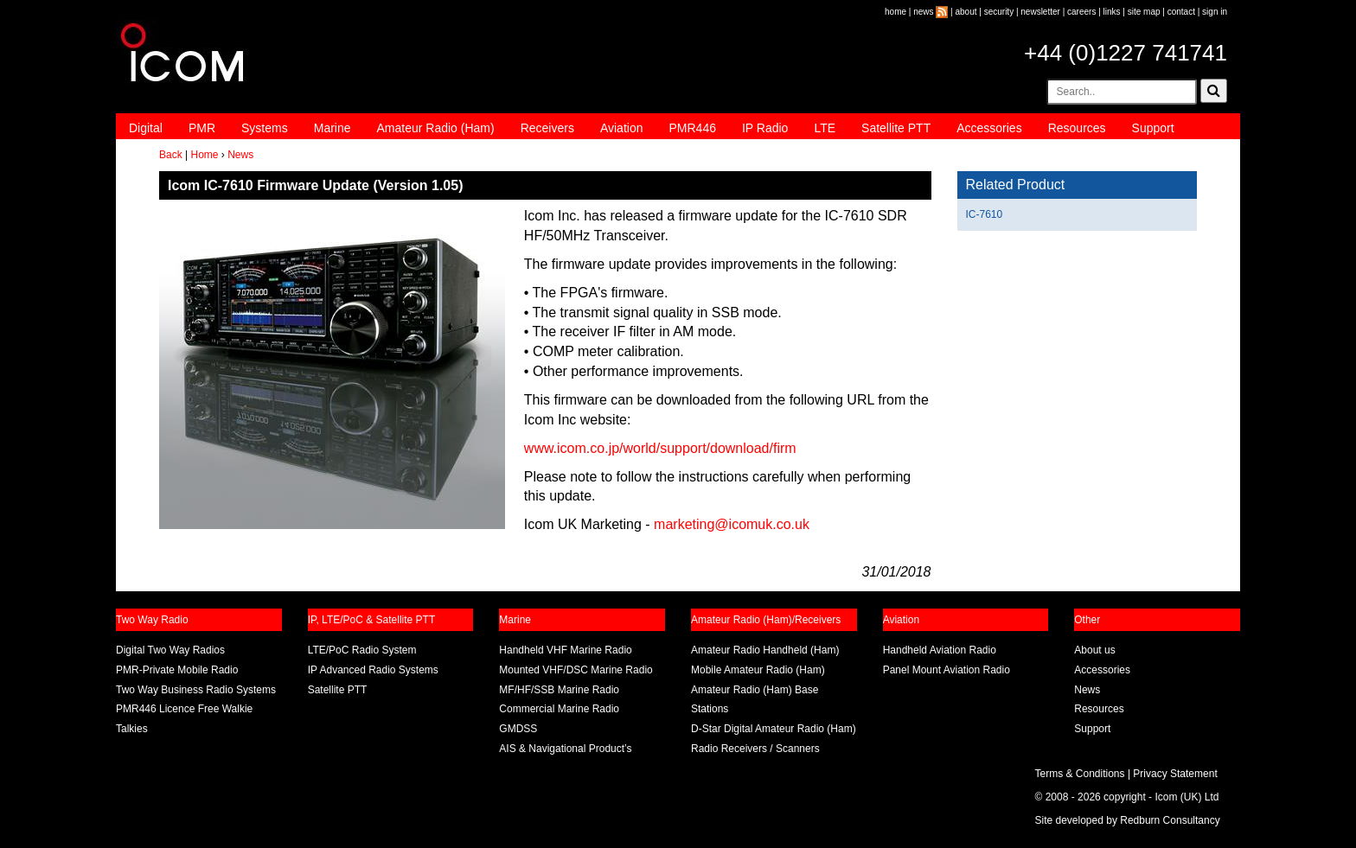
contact (1181, 11)
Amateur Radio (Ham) (436, 128)
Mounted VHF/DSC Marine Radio (575, 670)
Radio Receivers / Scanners (755, 749)
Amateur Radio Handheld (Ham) (765, 650)
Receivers (547, 128)
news (923, 11)
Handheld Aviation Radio (939, 650)
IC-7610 (984, 214)
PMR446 (691, 128)
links (1112, 11)
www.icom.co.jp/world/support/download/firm (660, 448)
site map (1144, 11)
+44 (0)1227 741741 (1125, 53)
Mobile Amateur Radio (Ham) (758, 670)
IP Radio (765, 128)
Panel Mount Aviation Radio (946, 670)
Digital (146, 128)
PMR (202, 128)
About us (1094, 650)
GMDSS (518, 729)
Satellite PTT (896, 128)
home (895, 11)
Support (1153, 128)
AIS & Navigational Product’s (565, 749)
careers (1081, 11)
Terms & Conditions (1080, 774)
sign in (1214, 11)
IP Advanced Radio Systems (373, 670)
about (966, 11)
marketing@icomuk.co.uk (731, 524)
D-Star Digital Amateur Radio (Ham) (773, 729)
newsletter (1040, 11)
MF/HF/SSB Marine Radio (559, 690)
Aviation (621, 128)
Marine (332, 128)
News (240, 155)
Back (170, 155)
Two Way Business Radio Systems (196, 690)
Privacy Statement (1175, 774)
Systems (264, 128)
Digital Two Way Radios (170, 650)
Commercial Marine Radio (559, 709)
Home (204, 155)
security (999, 11)
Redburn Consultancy (1169, 820)
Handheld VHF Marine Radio (565, 650)
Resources (1077, 128)
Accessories (988, 128)
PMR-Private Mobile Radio (177, 670)
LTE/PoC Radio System (362, 650)
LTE (824, 128)
